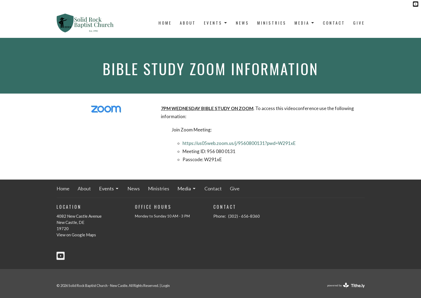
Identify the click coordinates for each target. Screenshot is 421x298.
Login (165, 285)
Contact (334, 23)
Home (165, 23)
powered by (346, 285)
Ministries (271, 23)
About (188, 23)
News (242, 23)
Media (304, 23)
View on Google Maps (76, 234)
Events (216, 23)
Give (359, 23)
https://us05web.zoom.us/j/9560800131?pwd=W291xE (239, 143)
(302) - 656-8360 (244, 216)
